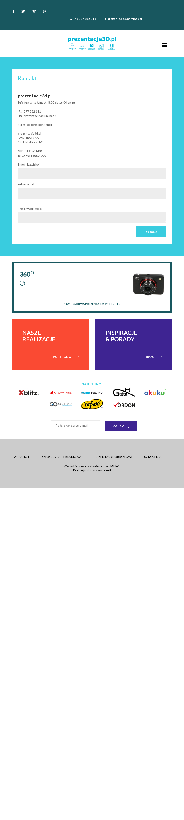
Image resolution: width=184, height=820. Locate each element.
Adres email (26, 184)
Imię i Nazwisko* (29, 164)
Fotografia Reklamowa (61, 457)
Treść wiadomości (30, 208)
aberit (107, 470)
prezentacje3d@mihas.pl (124, 19)
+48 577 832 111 (84, 19)
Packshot (20, 457)
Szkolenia (153, 457)
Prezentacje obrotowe (113, 457)
